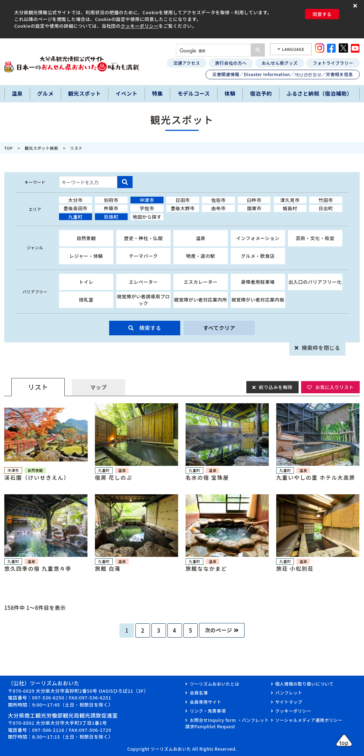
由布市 (218, 208)
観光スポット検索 (41, 148)
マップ (98, 387)
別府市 (111, 200)
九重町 (75, 216)
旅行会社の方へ (231, 63)
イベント (127, 93)
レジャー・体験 (86, 255)
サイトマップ (288, 702)
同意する (322, 14)
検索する (150, 327)
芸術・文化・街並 (315, 238)
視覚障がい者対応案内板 (258, 299)
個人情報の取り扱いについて (304, 684)
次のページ (218, 630)
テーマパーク (143, 255)
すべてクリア (219, 327)
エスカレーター (201, 281)
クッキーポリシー (140, 25)
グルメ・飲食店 (258, 255)
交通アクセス (186, 63)
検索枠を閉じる (321, 347)
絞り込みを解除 (275, 386)
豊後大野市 (183, 208)
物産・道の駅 (200, 255)
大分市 (75, 200)
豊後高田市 (75, 208)
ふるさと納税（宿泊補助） (319, 93)
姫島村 (290, 208)
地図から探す (147, 216)
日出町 (325, 208)
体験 (230, 93)
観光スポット (84, 93)
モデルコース (193, 93)
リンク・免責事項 (208, 711)
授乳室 (86, 299)
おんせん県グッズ (280, 63)
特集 (157, 93)
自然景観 (86, 238)
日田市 (183, 200)
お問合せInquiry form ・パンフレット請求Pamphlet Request (227, 723)
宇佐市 (147, 208)
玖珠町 (111, 216)
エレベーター (143, 281)
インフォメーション (257, 238)
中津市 (147, 200)
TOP (8, 148)
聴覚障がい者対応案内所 (201, 299)
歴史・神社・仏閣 (143, 238)
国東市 (254, 208)
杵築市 (111, 208)
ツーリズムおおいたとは (214, 684)
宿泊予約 (261, 93)
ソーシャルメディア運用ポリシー (308, 720)
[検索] (213, 51)
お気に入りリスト (334, 386)
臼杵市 (254, 200)
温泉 (17, 93)
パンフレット (288, 693)
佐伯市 (218, 200)
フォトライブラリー (333, 63)
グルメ (45, 93)
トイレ (86, 281)
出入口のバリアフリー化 (315, 281)
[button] (356, 6)
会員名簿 (199, 693)
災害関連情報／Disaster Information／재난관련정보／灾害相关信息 (282, 74)
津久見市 (290, 200)
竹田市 (325, 200)
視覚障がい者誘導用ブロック (143, 300)
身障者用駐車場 (258, 281)
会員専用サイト (205, 702)
